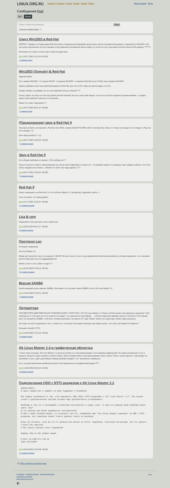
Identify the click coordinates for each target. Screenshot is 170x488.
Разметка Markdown (47, 474)
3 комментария (25, 337)
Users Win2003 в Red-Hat (39, 39)
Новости (51, 3)
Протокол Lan (30, 241)
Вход (150, 3)
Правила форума (32, 474)
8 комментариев (26, 372)
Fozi (40, 11)
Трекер (84, 3)
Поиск (91, 3)
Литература (28, 308)
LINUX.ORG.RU (30, 3)
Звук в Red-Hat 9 (32, 155)
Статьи (68, 3)
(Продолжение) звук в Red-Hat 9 (45, 122)
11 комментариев (26, 206)
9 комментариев (26, 230)
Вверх (150, 474)
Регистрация (140, 3)
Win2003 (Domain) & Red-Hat (42, 71)
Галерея (60, 3)
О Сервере (21, 474)
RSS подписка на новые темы (33, 464)
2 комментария (25, 60)
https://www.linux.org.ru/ (25, 479)
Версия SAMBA (31, 283)
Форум (76, 3)
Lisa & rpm (27, 216)
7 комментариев (26, 144)
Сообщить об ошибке (24, 477)
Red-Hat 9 (26, 187)
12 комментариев (26, 272)
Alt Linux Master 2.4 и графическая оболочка (56, 347)
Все (20, 17)
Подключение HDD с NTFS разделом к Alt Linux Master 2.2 (66, 382)
